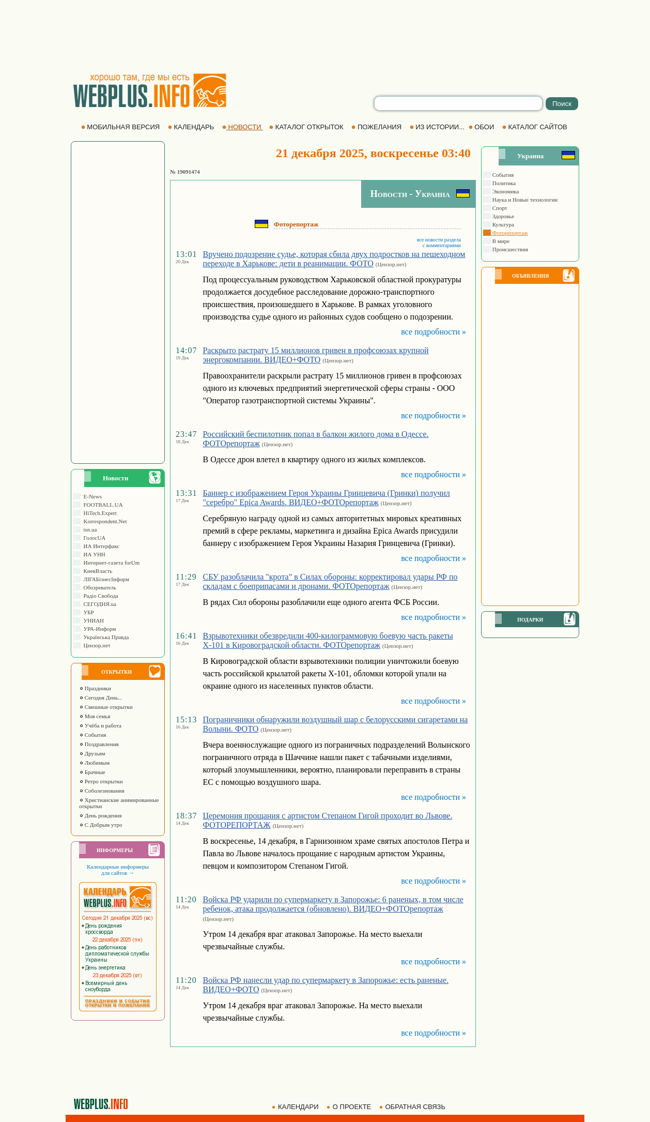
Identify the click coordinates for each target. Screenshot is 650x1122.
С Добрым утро (100, 825)
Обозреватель (98, 587)
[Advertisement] (325, 36)
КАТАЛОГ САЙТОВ (535, 127)
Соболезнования (102, 790)
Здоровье (502, 216)
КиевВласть (96, 571)
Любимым (94, 763)
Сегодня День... (100, 697)
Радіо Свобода (99, 596)
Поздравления (99, 744)
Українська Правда (105, 637)
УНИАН (92, 620)
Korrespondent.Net (104, 521)
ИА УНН (93, 554)
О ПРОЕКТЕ (350, 1107)
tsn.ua (89, 529)
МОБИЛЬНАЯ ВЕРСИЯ (121, 127)
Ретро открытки (101, 781)
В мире (500, 241)
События (92, 735)
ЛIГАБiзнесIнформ (105, 579)
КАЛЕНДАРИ (296, 1107)
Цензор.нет (96, 645)
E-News (91, 496)
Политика (503, 183)
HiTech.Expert (99, 513)
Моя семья (94, 716)
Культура (502, 224)
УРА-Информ (98, 629)
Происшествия (509, 249)
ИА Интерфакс (100, 546)
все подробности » (433, 331)
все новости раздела (439, 239)
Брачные (92, 772)
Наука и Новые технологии (524, 199)
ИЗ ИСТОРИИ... (438, 127)
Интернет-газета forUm (110, 562)
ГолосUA (93, 538)
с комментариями (442, 245)
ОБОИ (482, 127)
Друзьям (92, 753)
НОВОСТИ (242, 127)
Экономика (505, 191)
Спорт (499, 208)
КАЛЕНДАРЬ (192, 127)
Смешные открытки (106, 707)
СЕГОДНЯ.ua (98, 604)
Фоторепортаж (509, 233)
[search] (458, 103)
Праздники (95, 688)
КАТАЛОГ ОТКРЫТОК (307, 127)
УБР (87, 612)
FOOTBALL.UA (102, 505)
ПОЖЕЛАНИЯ (377, 127)
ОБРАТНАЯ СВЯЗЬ (413, 1107)
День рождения (100, 815)
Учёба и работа (100, 725)
